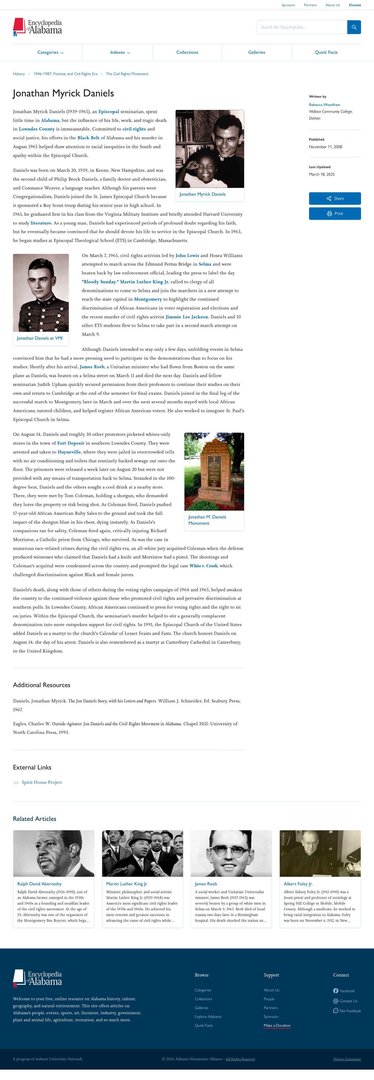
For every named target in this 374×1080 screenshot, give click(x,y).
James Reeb (92, 376)
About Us (333, 4)
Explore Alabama (208, 1026)
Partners (310, 4)
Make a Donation (277, 1035)
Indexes (117, 52)
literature (82, 223)
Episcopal (108, 112)
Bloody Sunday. (100, 291)
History (19, 74)
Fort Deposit (71, 452)
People (268, 1008)
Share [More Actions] (335, 198)
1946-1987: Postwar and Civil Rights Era (66, 74)
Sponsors (288, 4)
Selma (205, 273)
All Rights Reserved (239, 1069)
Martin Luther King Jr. (146, 291)
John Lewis (188, 264)
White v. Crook (213, 575)
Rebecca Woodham (325, 105)
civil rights (148, 129)
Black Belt (97, 138)
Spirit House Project (43, 791)
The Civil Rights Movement (130, 74)
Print (335, 215)
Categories (47, 52)
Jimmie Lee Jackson (187, 325)
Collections (187, 52)
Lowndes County (50, 129)
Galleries (256, 52)
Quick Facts (326, 52)
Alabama (50, 120)
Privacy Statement (346, 1069)
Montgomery (148, 308)
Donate (355, 5)
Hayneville (70, 461)
